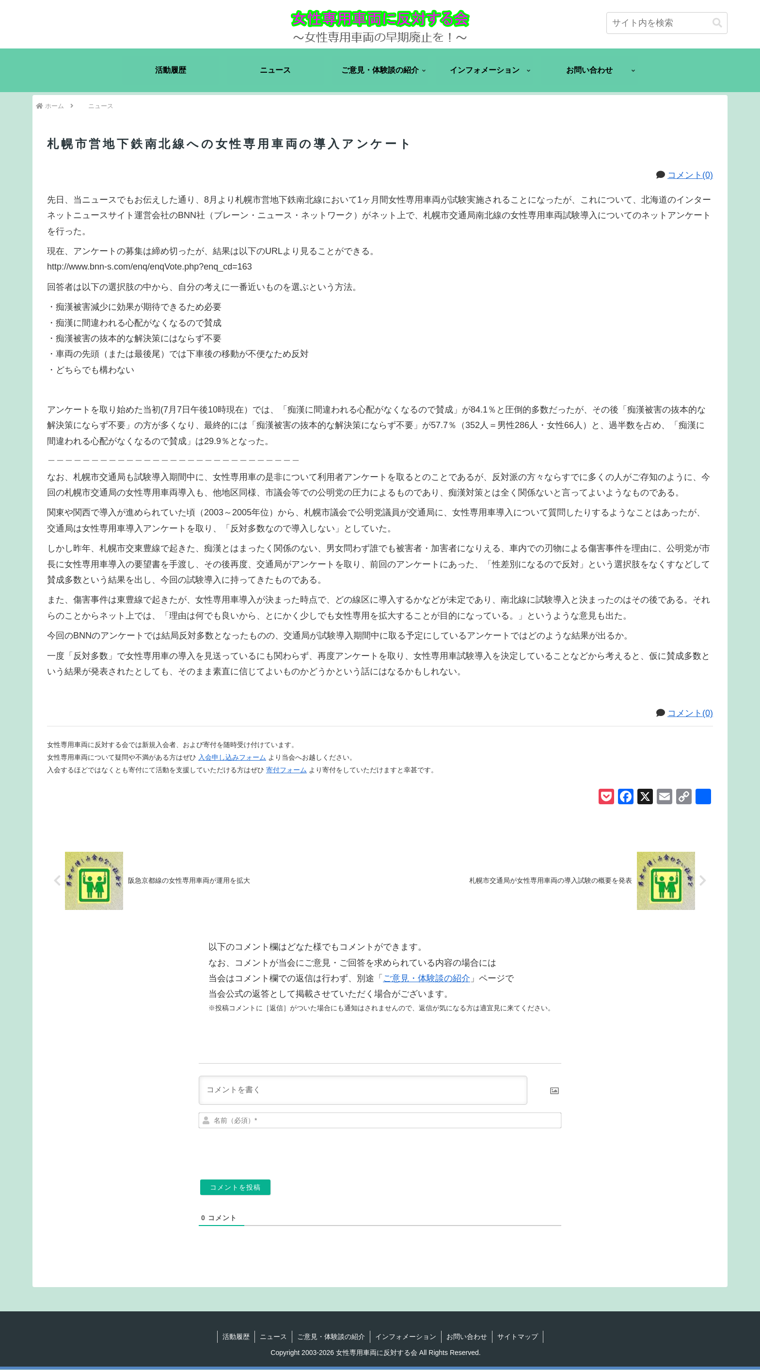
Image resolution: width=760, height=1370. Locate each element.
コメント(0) (690, 175)
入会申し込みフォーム (232, 757)
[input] (667, 23)
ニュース (273, 1337)
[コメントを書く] (363, 1090)
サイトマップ (517, 1337)
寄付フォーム (286, 770)
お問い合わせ (466, 1337)
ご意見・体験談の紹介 (426, 979)
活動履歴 (236, 1337)
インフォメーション (405, 1337)
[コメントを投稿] (235, 1187)
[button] (717, 23)
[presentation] (494, 1151)
